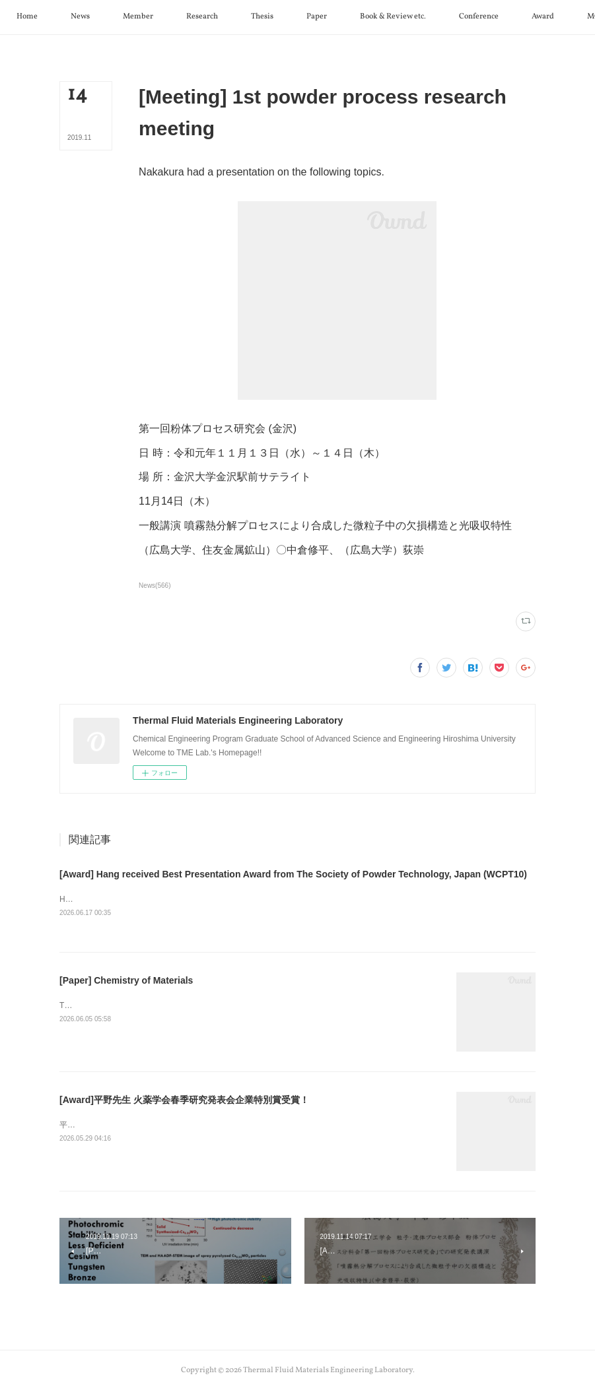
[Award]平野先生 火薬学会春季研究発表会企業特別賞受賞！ (184, 1101)
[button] (72, 17)
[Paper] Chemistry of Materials (126, 981)
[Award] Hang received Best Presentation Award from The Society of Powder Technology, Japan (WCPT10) (293, 874)
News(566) (154, 585)
